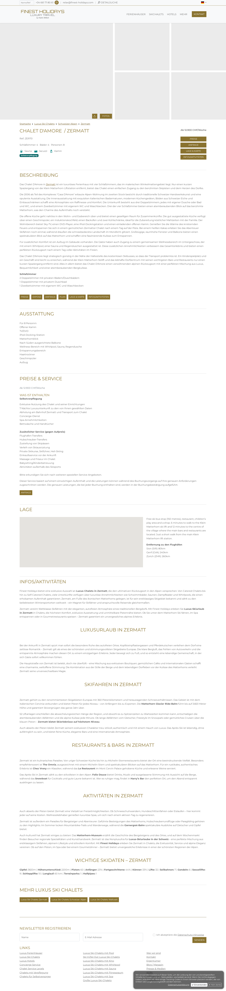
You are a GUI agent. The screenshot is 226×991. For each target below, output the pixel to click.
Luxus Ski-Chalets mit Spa (98, 976)
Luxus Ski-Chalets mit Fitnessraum (103, 972)
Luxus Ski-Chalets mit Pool (98, 953)
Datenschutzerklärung (178, 985)
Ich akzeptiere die (180, 934)
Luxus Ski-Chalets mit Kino (98, 961)
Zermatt (85, 123)
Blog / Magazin (154, 964)
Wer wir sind (153, 953)
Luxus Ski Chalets (44, 123)
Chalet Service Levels (32, 968)
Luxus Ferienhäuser (31, 953)
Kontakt (151, 957)
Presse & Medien (156, 968)
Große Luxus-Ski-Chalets (97, 980)
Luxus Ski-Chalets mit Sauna (99, 968)
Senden (199, 940)
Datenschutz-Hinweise (191, 934)
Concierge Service (30, 964)
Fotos (106, 116)
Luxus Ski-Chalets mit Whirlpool (101, 964)
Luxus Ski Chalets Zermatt (34, 899)
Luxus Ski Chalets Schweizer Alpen (69, 899)
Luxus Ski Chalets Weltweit (104, 899)
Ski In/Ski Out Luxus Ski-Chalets (101, 957)
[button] (203, 2)
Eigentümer (153, 961)
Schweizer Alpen (67, 123)
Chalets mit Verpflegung (34, 972)
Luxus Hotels (27, 961)
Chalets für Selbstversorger (35, 976)
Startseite (25, 123)
